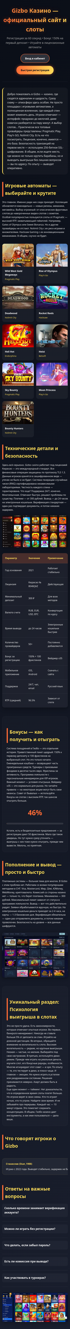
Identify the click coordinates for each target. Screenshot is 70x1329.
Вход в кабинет (35, 58)
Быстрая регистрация (35, 70)
